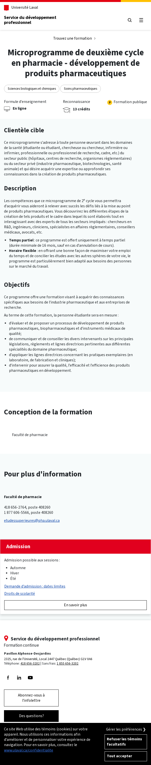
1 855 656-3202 (67, 663)
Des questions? (31, 715)
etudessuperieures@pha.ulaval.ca (32, 520)
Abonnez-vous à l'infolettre (31, 698)
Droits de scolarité (19, 593)
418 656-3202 (30, 663)
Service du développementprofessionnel (30, 19)
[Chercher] (130, 20)
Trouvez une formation (72, 38)
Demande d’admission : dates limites (34, 586)
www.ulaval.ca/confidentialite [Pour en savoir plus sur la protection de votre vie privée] (28, 750)
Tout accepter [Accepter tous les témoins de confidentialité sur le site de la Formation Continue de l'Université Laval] (119, 756)
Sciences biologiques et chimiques (32, 88)
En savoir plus (75, 605)
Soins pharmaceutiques (80, 88)
